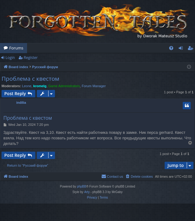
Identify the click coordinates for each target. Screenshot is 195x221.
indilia (21, 102)
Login (10, 57)
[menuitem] (171, 48)
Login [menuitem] (181, 49)
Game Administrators (64, 86)
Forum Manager (94, 86)
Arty (87, 192)
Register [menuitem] (191, 49)
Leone (27, 86)
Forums (16, 48)
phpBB (81, 186)
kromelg (39, 86)
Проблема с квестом (30, 79)
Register (30, 57)
